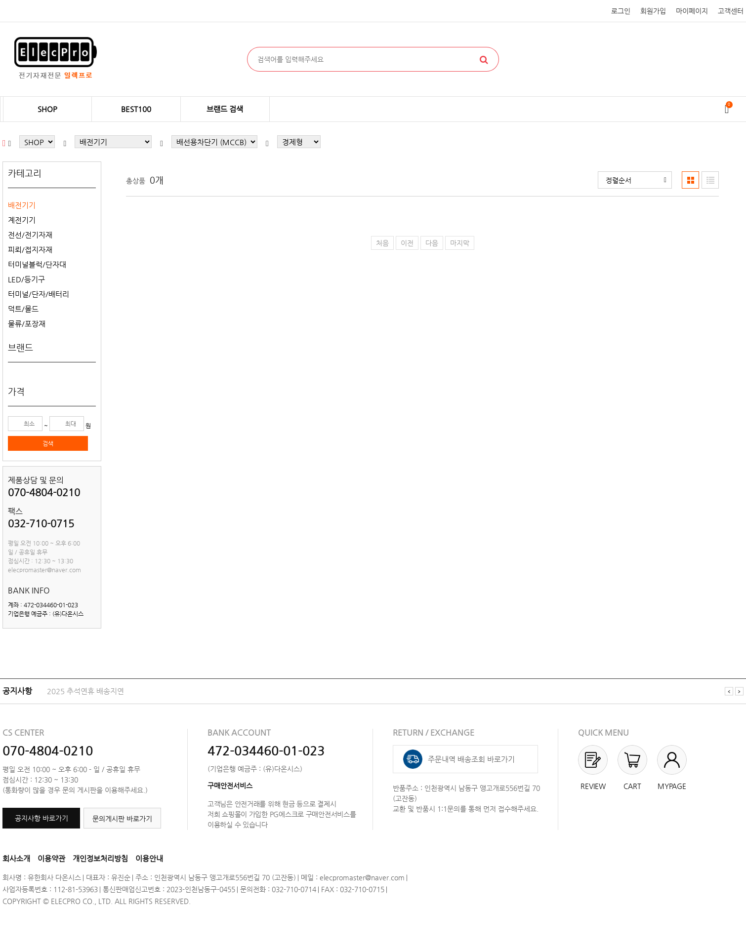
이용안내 (149, 858)
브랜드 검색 (225, 109)
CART (632, 785)
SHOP (47, 109)
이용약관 (51, 858)
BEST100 (136, 109)
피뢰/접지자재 (30, 249)
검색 (47, 443)
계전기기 (22, 220)
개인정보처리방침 (100, 858)
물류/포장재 (26, 323)
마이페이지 (692, 11)
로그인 (620, 11)
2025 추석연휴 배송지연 (85, 691)
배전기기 (22, 205)
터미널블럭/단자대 (37, 264)
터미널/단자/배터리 (38, 294)
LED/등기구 (26, 279)
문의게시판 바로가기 (122, 819)
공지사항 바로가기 (41, 818)
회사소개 (16, 858)
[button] (635, 180)
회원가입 (653, 11)
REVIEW (593, 785)
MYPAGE (672, 785)
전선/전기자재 (30, 235)
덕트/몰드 (23, 309)
